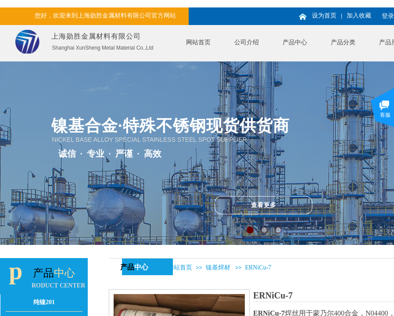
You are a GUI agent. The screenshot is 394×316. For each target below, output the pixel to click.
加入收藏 (359, 15)
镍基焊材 (218, 267)
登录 (388, 16)
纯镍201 (44, 302)
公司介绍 (246, 42)
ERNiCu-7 (258, 267)
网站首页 (198, 42)
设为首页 (324, 15)
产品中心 (295, 42)
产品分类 (343, 42)
